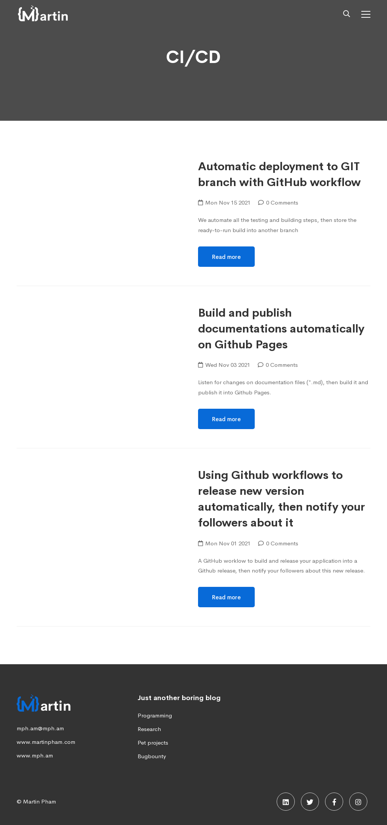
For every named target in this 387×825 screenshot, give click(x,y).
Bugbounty (152, 756)
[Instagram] (358, 802)
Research (149, 729)
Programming (155, 715)
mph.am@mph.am (40, 728)
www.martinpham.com (46, 741)
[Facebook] (334, 802)
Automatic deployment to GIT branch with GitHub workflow (279, 174)
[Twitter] (310, 802)
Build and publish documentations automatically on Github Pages (281, 329)
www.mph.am (35, 755)
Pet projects (153, 742)
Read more (226, 256)
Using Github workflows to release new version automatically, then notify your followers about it (281, 499)
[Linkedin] (286, 802)
